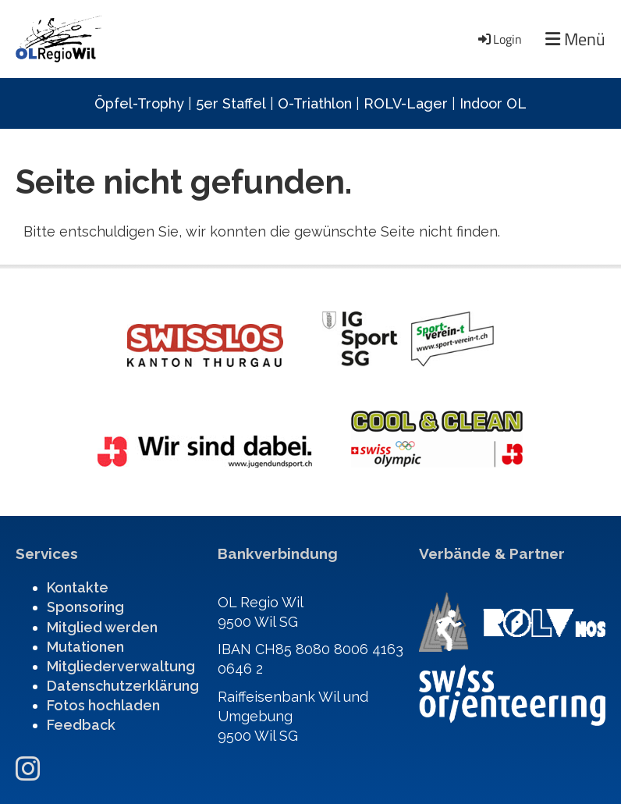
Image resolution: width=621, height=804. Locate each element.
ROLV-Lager (406, 103)
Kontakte (77, 587)
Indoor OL (493, 103)
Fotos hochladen (103, 705)
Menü (575, 39)
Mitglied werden (102, 627)
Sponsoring (85, 607)
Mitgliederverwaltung (121, 666)
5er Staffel (231, 103)
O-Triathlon (315, 103)
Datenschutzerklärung (123, 686)
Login (499, 39)
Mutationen (85, 647)
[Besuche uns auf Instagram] (28, 768)
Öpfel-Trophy (139, 103)
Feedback (81, 725)
